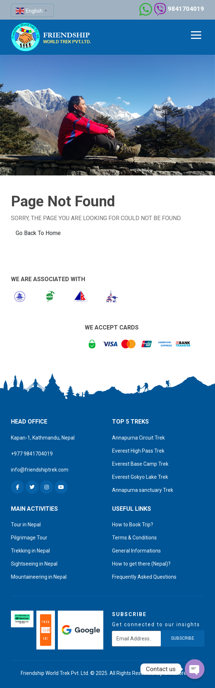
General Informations (136, 551)
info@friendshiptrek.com (39, 470)
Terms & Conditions (134, 538)
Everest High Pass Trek (138, 451)
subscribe (182, 638)
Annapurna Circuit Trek (138, 438)
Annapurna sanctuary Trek (142, 490)
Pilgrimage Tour (29, 538)
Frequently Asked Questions (144, 577)
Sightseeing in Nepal (34, 564)
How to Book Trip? (132, 524)
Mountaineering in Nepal (39, 577)
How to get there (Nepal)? (141, 564)
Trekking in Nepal (30, 551)
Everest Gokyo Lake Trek (140, 477)
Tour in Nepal (26, 524)
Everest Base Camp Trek (140, 464)
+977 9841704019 (32, 454)
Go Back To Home (38, 233)
